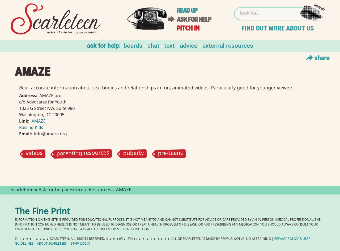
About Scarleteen (52, 244)
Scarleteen (22, 190)
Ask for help (194, 19)
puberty (133, 153)
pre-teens (170, 153)
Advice (188, 45)
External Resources (227, 45)
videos (34, 153)
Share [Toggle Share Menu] (317, 57)
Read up (187, 10)
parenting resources (83, 153)
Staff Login (80, 244)
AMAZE (39, 121)
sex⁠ (96, 87)
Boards (133, 45)
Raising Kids (31, 127)
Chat (153, 45)
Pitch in (188, 28)
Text (169, 45)
